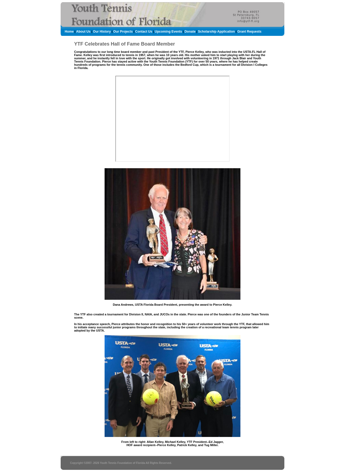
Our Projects (123, 31)
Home (69, 31)
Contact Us (143, 31)
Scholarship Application (216, 31)
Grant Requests (249, 31)
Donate (190, 31)
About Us (83, 31)
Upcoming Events (168, 31)
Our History (102, 31)
